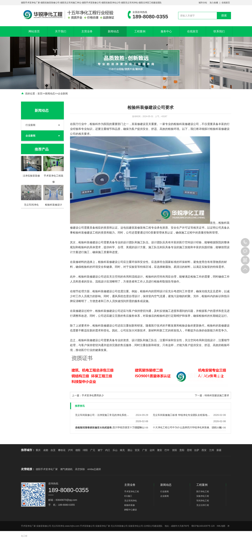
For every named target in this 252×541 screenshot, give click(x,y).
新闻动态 (113, 31)
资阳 (174, 450)
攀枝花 (61, 450)
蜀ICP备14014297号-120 (203, 526)
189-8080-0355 (245, 242)
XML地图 (221, 526)
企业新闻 (63, 93)
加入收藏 (214, 2)
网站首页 (34, 31)
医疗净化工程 (202, 491)
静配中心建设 (130, 509)
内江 (107, 450)
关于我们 (60, 31)
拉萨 (196, 450)
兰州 (211, 450)
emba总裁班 (94, 469)
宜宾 (137, 450)
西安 (204, 450)
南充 (122, 450)
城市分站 (203, 2)
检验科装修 (181, 124)
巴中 (166, 450)
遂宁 (100, 450)
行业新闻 (30, 125)
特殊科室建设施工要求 (217, 395)
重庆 (38, 450)
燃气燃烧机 (66, 469)
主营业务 (87, 31)
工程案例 (139, 31)
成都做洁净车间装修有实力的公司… (94, 427)
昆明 (189, 450)
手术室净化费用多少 (93, 395)
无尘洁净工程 (202, 505)
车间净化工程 (202, 500)
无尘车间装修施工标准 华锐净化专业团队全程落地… (181, 415)
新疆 (218, 450)
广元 (92, 450)
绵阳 (85, 450)
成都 (45, 450)
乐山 (115, 450)
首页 (39, 93)
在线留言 (226, 2)
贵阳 (181, 450)
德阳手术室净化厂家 (47, 469)
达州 (152, 450)
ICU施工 (128, 496)
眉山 (129, 450)
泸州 (70, 450)
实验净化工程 (202, 496)
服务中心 (166, 31)
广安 (144, 450)
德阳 (77, 450)
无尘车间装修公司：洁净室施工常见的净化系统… (102, 415)
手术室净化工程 (131, 491)
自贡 (53, 450)
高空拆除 (80, 469)
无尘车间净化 (130, 500)
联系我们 (219, 31)
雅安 (159, 450)
